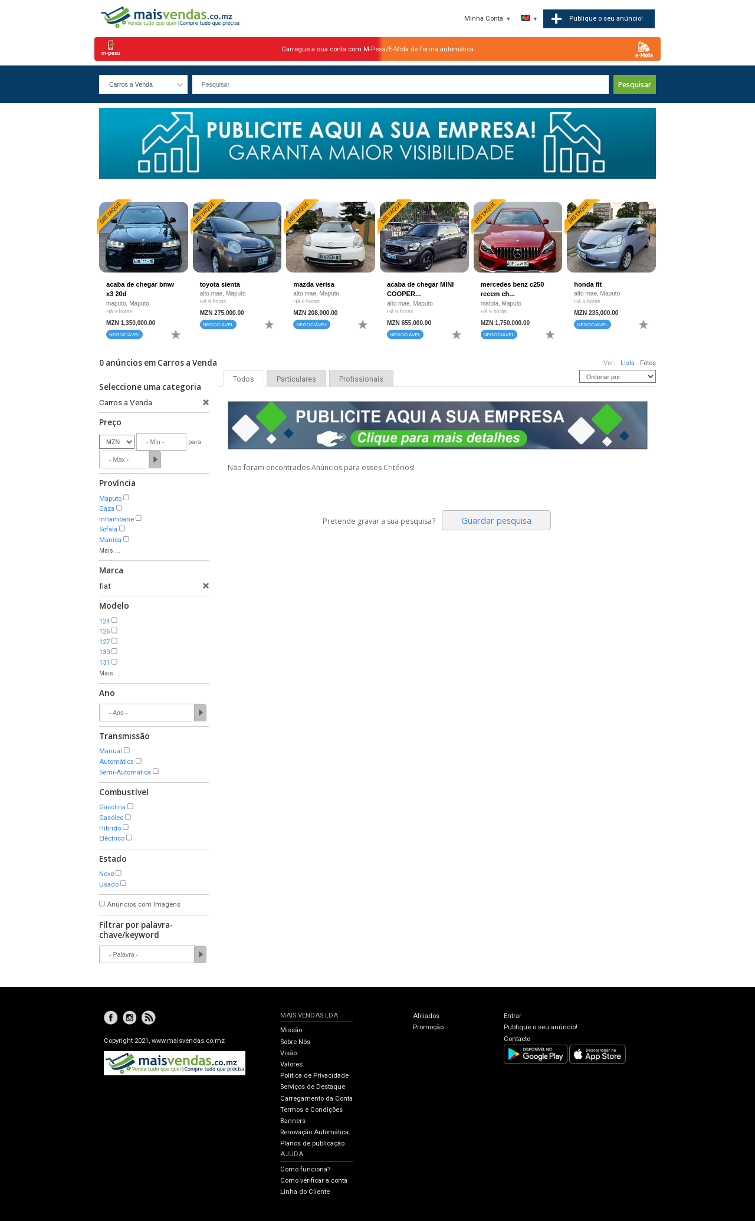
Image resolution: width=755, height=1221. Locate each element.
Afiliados (426, 1016)
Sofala (108, 529)
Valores (291, 1064)
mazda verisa (313, 284)
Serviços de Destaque (312, 1087)
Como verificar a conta (313, 1180)
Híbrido (110, 828)
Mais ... (109, 550)
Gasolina (112, 807)
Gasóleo (111, 818)
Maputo (110, 499)
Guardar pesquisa (496, 520)
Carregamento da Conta (316, 1098)
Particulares (296, 379)
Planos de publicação (312, 1143)
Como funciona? (305, 1169)
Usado (109, 884)
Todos (243, 379)
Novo (106, 874)
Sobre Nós (295, 1042)
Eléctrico (111, 838)
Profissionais (361, 379)
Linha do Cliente (305, 1192)
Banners (293, 1121)
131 (104, 663)
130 (104, 652)
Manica (110, 540)
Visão (288, 1053)
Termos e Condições (311, 1110)
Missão (291, 1030)
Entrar (512, 1016)
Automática (116, 762)
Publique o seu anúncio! (540, 1027)
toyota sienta (220, 284)
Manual (110, 751)
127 (104, 642)
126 (104, 631)
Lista (628, 363)
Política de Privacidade (314, 1075)
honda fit (588, 284)
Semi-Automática (125, 772)
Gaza (106, 509)
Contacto (517, 1039)
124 (104, 621)
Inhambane (116, 519)
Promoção (428, 1027)
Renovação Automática (314, 1132)
